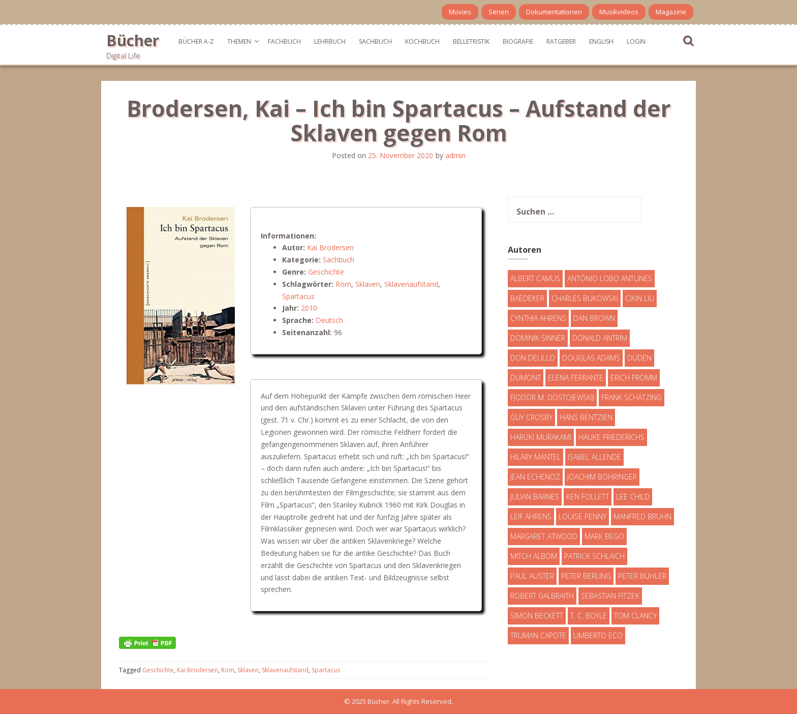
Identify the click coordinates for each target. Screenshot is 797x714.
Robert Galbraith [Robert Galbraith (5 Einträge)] (542, 596)
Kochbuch (422, 41)
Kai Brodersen (330, 247)
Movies (460, 11)
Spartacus (298, 296)
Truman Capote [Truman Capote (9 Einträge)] (538, 635)
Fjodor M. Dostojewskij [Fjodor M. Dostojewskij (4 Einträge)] (552, 397)
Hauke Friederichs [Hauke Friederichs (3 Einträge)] (611, 437)
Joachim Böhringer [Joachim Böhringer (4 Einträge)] (602, 477)
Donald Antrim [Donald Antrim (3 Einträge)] (599, 338)
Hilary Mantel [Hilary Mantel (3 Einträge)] (535, 457)
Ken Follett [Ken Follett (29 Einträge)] (587, 496)
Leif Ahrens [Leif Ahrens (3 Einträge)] (530, 516)
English (601, 41)
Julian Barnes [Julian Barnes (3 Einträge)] (534, 496)
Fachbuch (284, 41)
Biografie (518, 41)
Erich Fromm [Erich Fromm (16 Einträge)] (633, 377)
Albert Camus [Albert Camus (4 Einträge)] (535, 278)
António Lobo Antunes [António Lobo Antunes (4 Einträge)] (609, 278)
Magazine (671, 11)
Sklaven (367, 284)
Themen (239, 41)
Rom (343, 284)
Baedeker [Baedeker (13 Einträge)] (527, 298)
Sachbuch (375, 41)
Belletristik (471, 41)
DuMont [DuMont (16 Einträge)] (525, 377)
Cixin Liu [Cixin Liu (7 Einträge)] (639, 298)
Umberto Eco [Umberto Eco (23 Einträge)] (598, 635)
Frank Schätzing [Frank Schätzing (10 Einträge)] (631, 397)
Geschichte (326, 272)
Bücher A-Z (196, 41)
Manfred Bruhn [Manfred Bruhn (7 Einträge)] (642, 516)
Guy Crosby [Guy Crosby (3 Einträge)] (531, 417)
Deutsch (329, 320)
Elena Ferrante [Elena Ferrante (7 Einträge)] (575, 377)
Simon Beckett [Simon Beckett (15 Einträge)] (536, 615)
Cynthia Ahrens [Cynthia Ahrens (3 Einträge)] (538, 318)
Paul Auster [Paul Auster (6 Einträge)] (532, 576)
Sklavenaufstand (411, 284)
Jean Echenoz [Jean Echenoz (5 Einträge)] (535, 477)
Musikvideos (618, 11)
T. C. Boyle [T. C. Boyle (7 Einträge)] (588, 615)
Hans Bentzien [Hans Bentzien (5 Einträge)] (586, 417)
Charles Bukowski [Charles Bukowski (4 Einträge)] (584, 298)
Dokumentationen (554, 11)
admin (455, 155)
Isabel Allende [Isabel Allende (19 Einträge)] (594, 457)
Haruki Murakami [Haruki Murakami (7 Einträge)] (540, 437)
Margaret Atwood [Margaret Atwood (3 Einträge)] (543, 536)
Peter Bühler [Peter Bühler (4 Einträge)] (642, 576)
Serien (498, 11)
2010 (309, 308)
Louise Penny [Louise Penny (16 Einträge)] (582, 516)
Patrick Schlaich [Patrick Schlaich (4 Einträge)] (594, 556)
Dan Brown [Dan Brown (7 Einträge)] (594, 318)
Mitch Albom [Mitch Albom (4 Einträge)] (533, 556)
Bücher (132, 40)
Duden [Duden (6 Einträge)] (639, 358)
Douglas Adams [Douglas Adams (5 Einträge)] (591, 358)
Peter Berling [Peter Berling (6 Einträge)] (586, 576)
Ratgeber (561, 41)
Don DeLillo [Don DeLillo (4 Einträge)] (532, 358)
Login (636, 41)
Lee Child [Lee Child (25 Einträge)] (633, 496)
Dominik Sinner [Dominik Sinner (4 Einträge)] (537, 338)
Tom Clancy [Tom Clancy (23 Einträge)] (635, 615)
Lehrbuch (330, 41)
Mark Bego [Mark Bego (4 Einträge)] (604, 536)
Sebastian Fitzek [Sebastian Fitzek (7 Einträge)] (610, 596)
